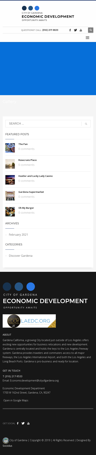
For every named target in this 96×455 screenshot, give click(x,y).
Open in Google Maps (15, 400)
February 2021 (18, 235)
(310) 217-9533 (50, 30)
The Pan (23, 144)
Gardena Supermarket (31, 191)
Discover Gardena (20, 256)
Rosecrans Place (27, 160)
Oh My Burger (26, 207)
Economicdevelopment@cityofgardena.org (34, 380)
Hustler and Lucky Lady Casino (35, 176)
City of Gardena (18, 440)
